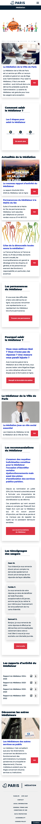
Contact (21, 799)
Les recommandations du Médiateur (20, 531)
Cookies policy (21, 821)
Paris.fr (16, 796)
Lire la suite (20, 646)
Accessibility (21, 817)
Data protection (21, 813)
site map (25, 796)
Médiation (30, 785)
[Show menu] (37, 3)
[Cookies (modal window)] (36, 822)
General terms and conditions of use (22, 809)
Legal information (21, 803)
